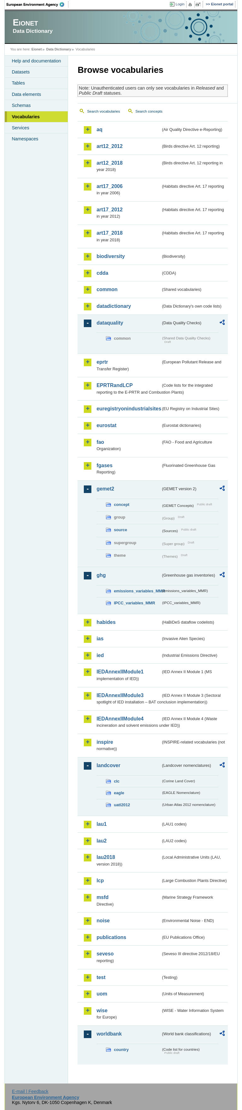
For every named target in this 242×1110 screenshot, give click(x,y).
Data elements (26, 94)
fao (100, 442)
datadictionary (113, 306)
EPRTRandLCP (114, 385)
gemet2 (105, 488)
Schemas (21, 105)
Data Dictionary (58, 49)
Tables (18, 82)
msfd (102, 897)
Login (180, 4)
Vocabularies (26, 116)
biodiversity (110, 256)
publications (111, 937)
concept (121, 504)
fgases (104, 465)
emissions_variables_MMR (137, 591)
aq (99, 129)
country (121, 1049)
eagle (119, 792)
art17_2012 (109, 209)
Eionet (37, 49)
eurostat (106, 425)
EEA (37, 4)
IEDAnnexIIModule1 (119, 671)
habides (105, 622)
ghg (101, 575)
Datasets (21, 71)
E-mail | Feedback (30, 1091)
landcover (108, 765)
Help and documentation (36, 60)
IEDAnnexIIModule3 (119, 695)
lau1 (101, 824)
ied (100, 655)
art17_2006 (109, 186)
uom (101, 993)
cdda (102, 273)
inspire (104, 742)
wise (101, 1010)
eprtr (102, 362)
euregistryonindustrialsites (128, 408)
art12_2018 (109, 163)
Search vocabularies (103, 111)
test (100, 977)
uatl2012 (122, 804)
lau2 (101, 840)
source (120, 529)
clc (116, 781)
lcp (100, 880)
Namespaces (25, 138)
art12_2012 (109, 146)
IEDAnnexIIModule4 (119, 718)
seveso (104, 953)
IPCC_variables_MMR (134, 603)
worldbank (109, 1034)
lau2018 (105, 857)
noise (103, 920)
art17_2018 (109, 233)
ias (99, 638)
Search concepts (149, 111)
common (107, 289)
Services (20, 127)
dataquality (109, 323)
